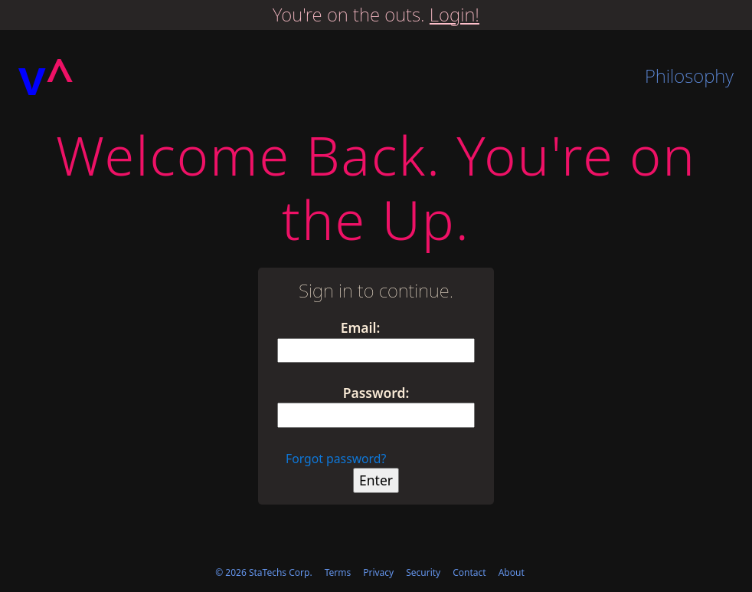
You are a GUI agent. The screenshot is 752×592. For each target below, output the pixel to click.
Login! (454, 14)
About (512, 572)
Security (423, 572)
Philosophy (689, 75)
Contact (469, 572)
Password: (376, 392)
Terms (338, 572)
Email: (361, 327)
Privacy (378, 572)
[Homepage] (46, 76)
